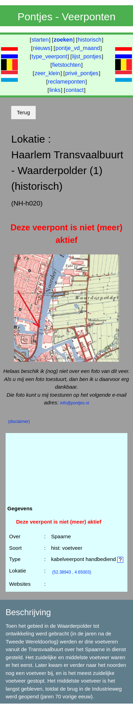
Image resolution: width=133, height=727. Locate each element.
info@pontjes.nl (74, 403)
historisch (90, 40)
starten (40, 40)
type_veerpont (49, 56)
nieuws (41, 48)
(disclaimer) (19, 421)
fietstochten (66, 65)
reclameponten (66, 82)
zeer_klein (47, 73)
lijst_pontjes (87, 56)
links (55, 90)
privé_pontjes (81, 73)
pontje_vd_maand (78, 48)
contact (74, 90)
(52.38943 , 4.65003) (71, 572)
